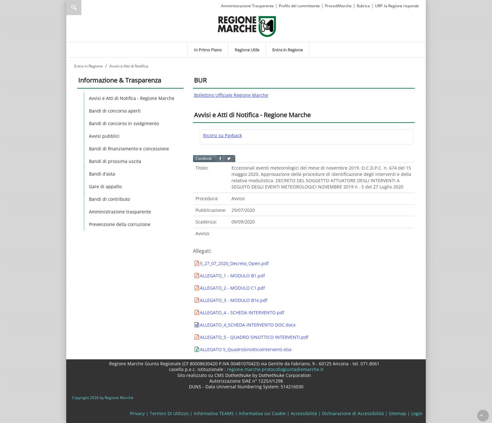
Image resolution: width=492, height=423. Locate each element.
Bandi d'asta (102, 174)
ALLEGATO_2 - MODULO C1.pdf (232, 288)
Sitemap (397, 413)
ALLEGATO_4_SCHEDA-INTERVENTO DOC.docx (248, 325)
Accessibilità (304, 413)
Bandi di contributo (109, 199)
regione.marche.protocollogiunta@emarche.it (274, 369)
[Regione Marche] (247, 26)
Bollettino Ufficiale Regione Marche (231, 95)
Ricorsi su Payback (222, 135)
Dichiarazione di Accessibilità (353, 413)
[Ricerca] (86, 7)
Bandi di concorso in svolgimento (124, 123)
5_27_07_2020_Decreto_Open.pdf (234, 263)
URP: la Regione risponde (397, 6)
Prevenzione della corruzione (119, 224)
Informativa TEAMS (214, 413)
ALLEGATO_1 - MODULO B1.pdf (232, 276)
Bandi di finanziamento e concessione (129, 149)
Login (417, 413)
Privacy (137, 413)
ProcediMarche (338, 6)
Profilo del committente (299, 6)
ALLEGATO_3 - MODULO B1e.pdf (233, 300)
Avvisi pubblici (104, 136)
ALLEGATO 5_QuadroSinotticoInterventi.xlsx (245, 349)
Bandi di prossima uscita (115, 161)
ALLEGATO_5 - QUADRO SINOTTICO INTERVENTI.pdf (254, 337)
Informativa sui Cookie (262, 413)
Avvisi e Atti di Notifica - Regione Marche (131, 98)
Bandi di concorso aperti (115, 111)
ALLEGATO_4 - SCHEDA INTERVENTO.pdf (242, 313)
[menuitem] (207, 49)
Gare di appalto (105, 186)
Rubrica (363, 6)
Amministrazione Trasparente (247, 6)
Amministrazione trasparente (120, 212)
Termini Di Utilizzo (169, 413)
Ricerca (73, 7)
